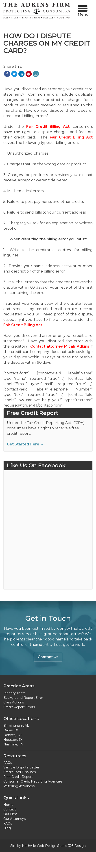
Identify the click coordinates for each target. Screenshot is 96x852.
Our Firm (10, 814)
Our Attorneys (14, 819)
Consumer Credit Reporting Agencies (32, 781)
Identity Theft (14, 693)
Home (8, 805)
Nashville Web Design (39, 846)
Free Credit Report (18, 777)
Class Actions (13, 702)
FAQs (7, 763)
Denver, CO (12, 735)
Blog (7, 828)
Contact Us (48, 657)
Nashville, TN (13, 744)
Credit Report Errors (19, 707)
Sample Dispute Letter (21, 767)
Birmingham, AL (16, 726)
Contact (9, 809)
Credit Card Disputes (19, 772)
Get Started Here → (25, 444)
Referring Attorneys (19, 786)
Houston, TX (12, 740)
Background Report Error (23, 698)
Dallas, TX (10, 730)
